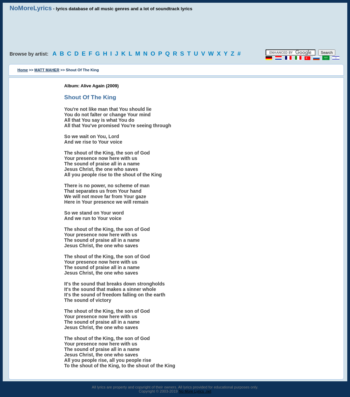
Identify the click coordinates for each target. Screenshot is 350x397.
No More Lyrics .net (195, 391)
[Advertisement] (175, 30)
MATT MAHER (47, 70)
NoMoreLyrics (31, 8)
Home (22, 70)
